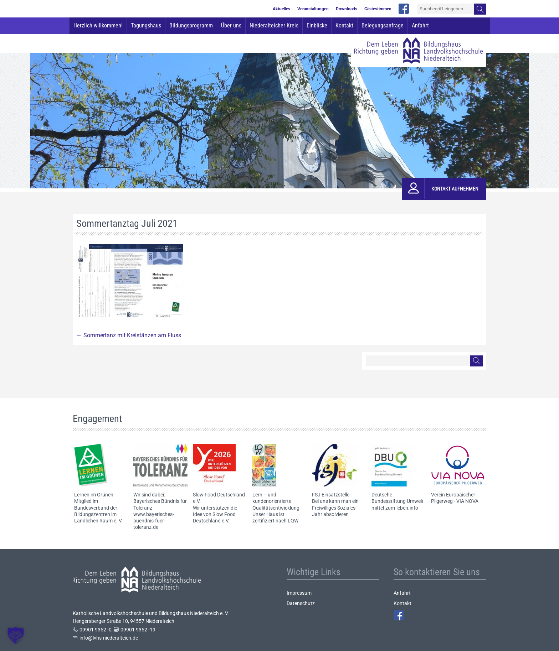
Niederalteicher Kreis (274, 25)
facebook (404, 9)
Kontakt (344, 25)
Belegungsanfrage (382, 25)
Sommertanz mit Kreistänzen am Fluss (128, 335)
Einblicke (317, 25)
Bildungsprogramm (191, 25)
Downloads (346, 9)
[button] (15, 635)
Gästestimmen (377, 9)
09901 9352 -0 (96, 629)
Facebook (399, 615)
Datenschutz (301, 603)
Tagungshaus (146, 25)
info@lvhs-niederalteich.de (109, 638)
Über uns (231, 25)
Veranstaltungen (313, 9)
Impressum (299, 593)
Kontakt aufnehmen (454, 189)
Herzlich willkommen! (98, 25)
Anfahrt (420, 25)
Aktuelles (281, 9)
